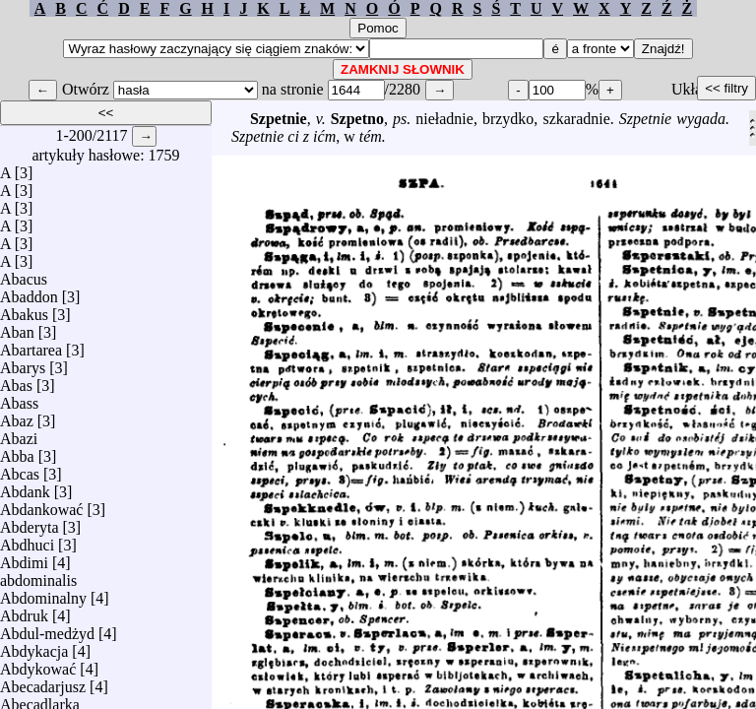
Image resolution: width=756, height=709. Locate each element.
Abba (17, 451)
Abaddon (29, 292)
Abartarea (31, 345)
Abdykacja (34, 646)
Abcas (19, 469)
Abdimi (24, 557)
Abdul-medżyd (47, 628)
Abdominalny (43, 593)
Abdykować (38, 664)
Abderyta (29, 522)
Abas (16, 380)
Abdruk (24, 611)
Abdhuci (27, 540)
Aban (17, 327)
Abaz (16, 416)
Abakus (24, 309)
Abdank (25, 487)
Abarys (22, 362)
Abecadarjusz (43, 682)
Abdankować (41, 504)
